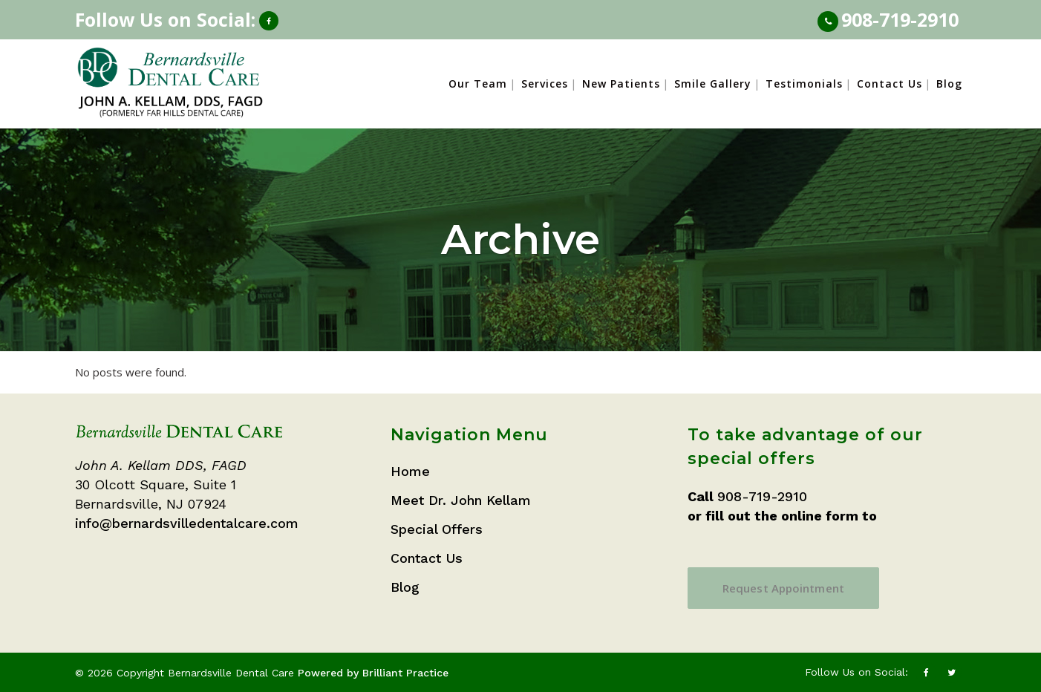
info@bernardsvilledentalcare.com (186, 523)
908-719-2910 (900, 19)
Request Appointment (783, 588)
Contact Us (427, 558)
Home (410, 471)
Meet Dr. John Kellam (461, 500)
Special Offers (437, 529)
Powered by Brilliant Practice (373, 673)
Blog (405, 587)
